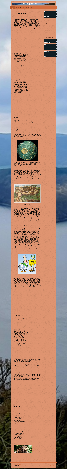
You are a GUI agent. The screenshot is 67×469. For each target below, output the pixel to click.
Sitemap (20, 464)
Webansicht (52, 465)
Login (53, 464)
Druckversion (15, 464)
